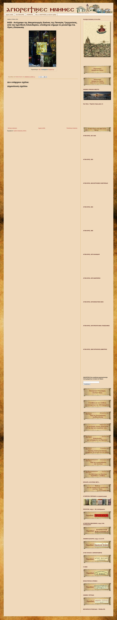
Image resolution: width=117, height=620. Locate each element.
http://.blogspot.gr (42, 69)
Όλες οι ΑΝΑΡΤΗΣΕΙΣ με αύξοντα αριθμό (45, 14)
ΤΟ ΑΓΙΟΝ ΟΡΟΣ (20, 14)
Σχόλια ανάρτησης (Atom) (20, 130)
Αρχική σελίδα (9, 14)
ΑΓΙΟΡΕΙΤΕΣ (30, 14)
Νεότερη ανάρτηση (12, 128)
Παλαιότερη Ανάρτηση (72, 128)
